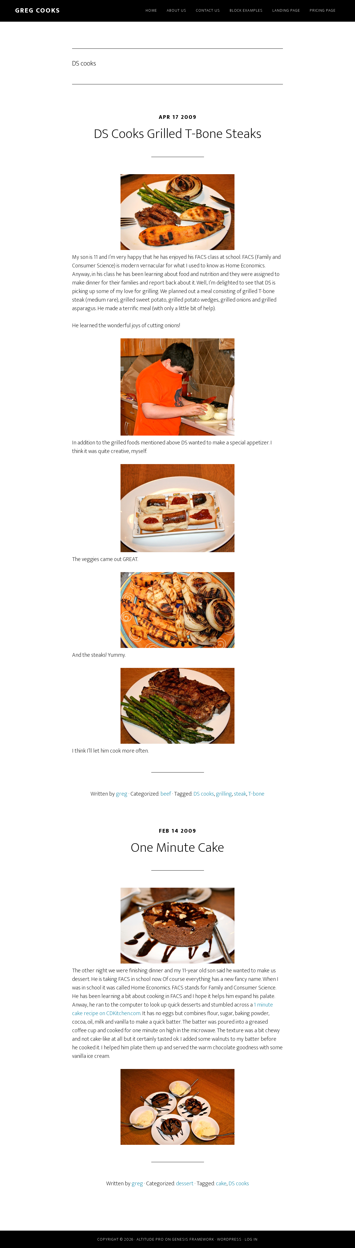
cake (221, 1183)
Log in (251, 1239)
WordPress (229, 1239)
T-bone (256, 794)
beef (165, 794)
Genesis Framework (193, 1239)
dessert (184, 1183)
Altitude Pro (150, 1239)
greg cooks (37, 10)
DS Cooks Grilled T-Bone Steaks (178, 134)
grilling (224, 794)
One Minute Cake (177, 847)
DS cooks (203, 794)
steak (240, 794)
